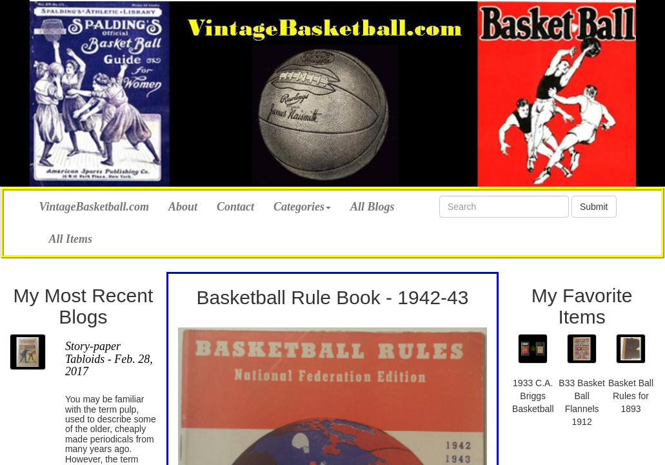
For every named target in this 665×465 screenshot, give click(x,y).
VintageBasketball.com (94, 205)
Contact (235, 206)
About (182, 206)
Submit (594, 207)
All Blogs (372, 206)
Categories (302, 206)
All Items (71, 238)
